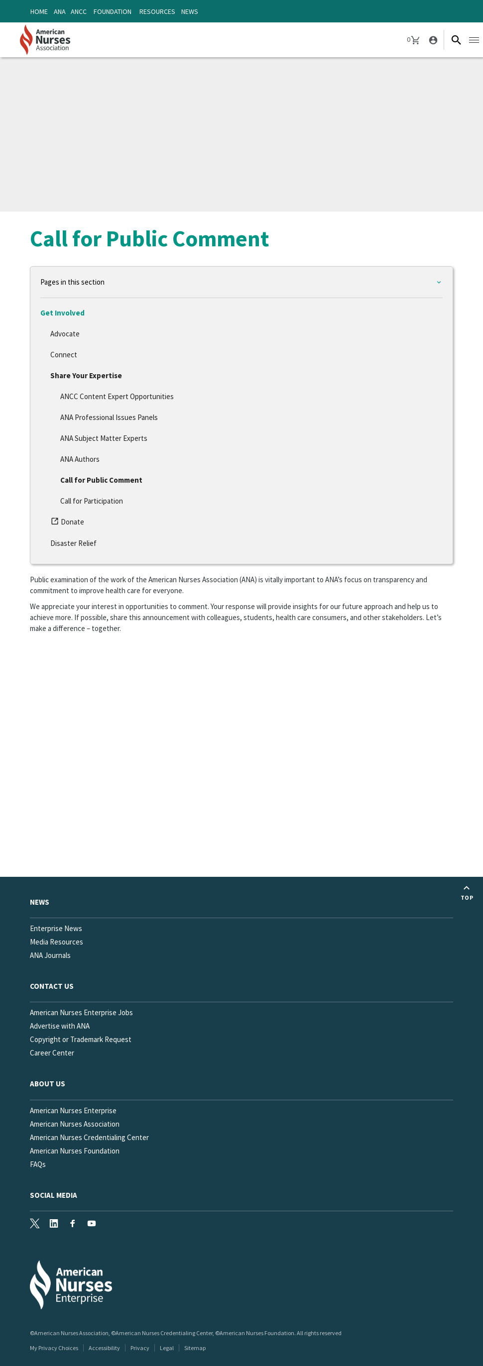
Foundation (112, 11)
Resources (157, 11)
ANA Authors (80, 459)
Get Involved (62, 312)
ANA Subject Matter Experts (103, 438)
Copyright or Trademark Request (80, 1039)
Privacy (139, 1348)
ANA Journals (50, 955)
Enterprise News (56, 928)
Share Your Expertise (86, 375)
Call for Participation (91, 501)
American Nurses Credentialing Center (89, 1137)
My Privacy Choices (54, 1348)
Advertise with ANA (60, 1026)
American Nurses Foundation (75, 1151)
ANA (60, 11)
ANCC (79, 11)
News (189, 11)
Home (39, 11)
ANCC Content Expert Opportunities (117, 396)
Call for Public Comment (101, 480)
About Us (47, 1083)
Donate (69, 523)
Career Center (52, 1052)
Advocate (65, 333)
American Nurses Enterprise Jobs (81, 1012)
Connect (63, 354)
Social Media (53, 1195)
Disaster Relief (73, 543)
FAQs (38, 1164)
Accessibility (104, 1348)
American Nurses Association (75, 1124)
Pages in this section (72, 282)
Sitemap (195, 1348)
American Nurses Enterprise (73, 1110)
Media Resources (56, 941)
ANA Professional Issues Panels (109, 417)
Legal (167, 1348)
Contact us (52, 986)
